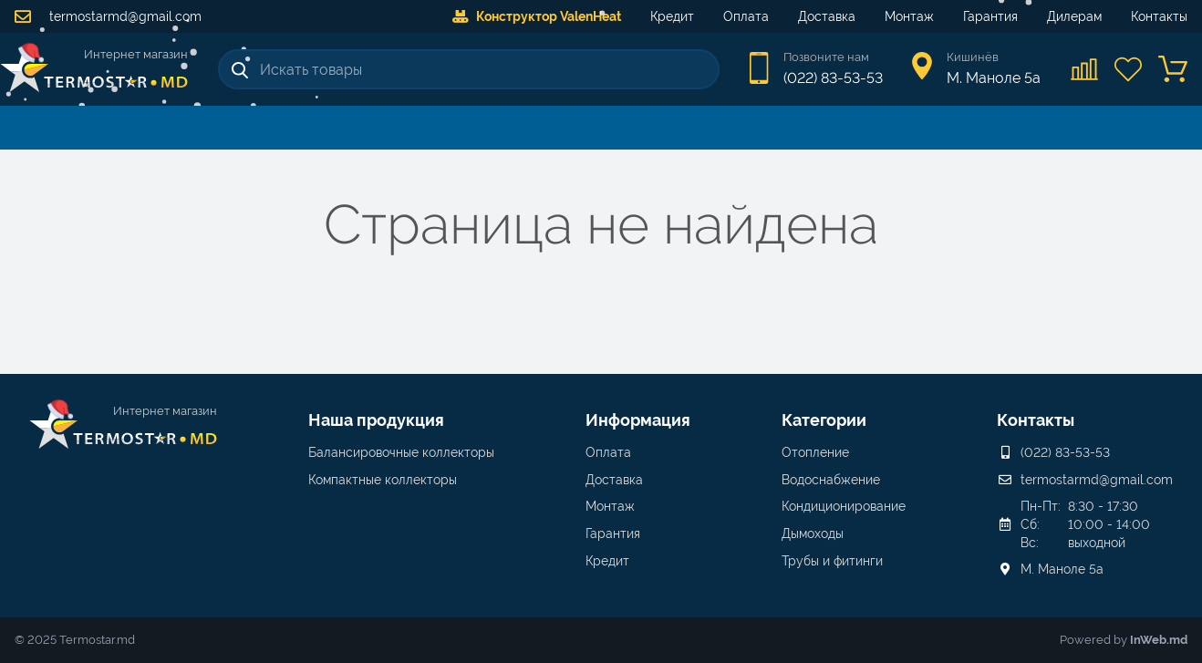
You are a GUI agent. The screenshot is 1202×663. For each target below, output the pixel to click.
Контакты (1159, 16)
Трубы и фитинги (832, 561)
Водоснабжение (831, 479)
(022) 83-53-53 (833, 78)
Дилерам (1074, 16)
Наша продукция (376, 420)
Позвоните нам (826, 57)
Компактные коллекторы (382, 479)
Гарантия (990, 16)
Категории (824, 420)
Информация (637, 420)
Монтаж (909, 16)
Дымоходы (813, 533)
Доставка (826, 16)
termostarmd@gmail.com (108, 16)
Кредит (672, 16)
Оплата (746, 16)
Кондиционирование (844, 506)
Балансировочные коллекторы (401, 452)
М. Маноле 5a (1062, 569)
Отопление (815, 452)
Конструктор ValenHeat (536, 16)
